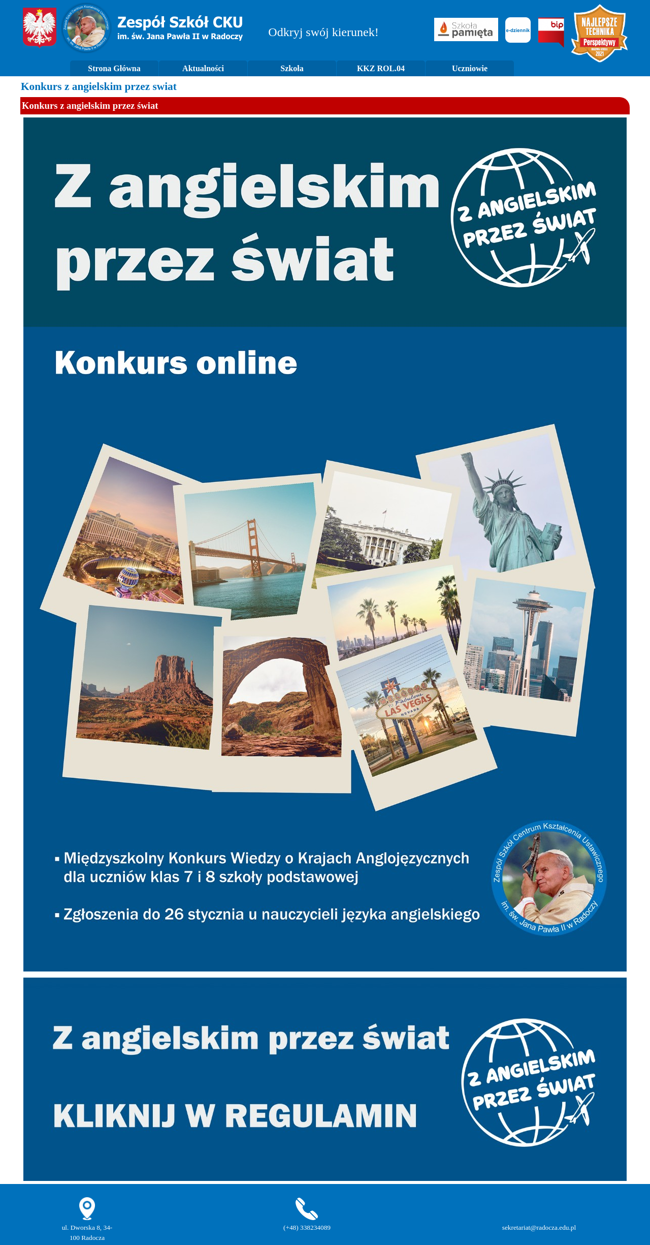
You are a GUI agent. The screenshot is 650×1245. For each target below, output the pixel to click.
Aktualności (203, 68)
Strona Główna (114, 68)
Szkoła (291, 68)
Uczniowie (470, 68)
